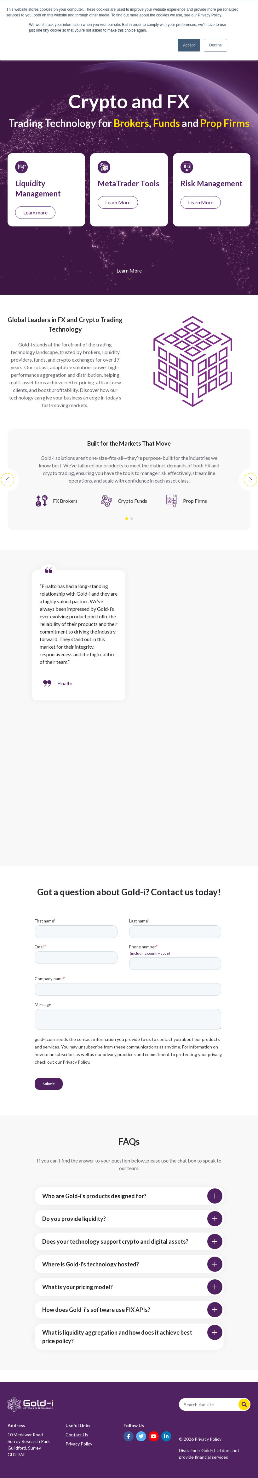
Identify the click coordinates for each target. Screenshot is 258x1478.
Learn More (117, 202)
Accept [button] (189, 45)
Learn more (35, 212)
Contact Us (77, 1434)
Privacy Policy (79, 1443)
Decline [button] (215, 45)
